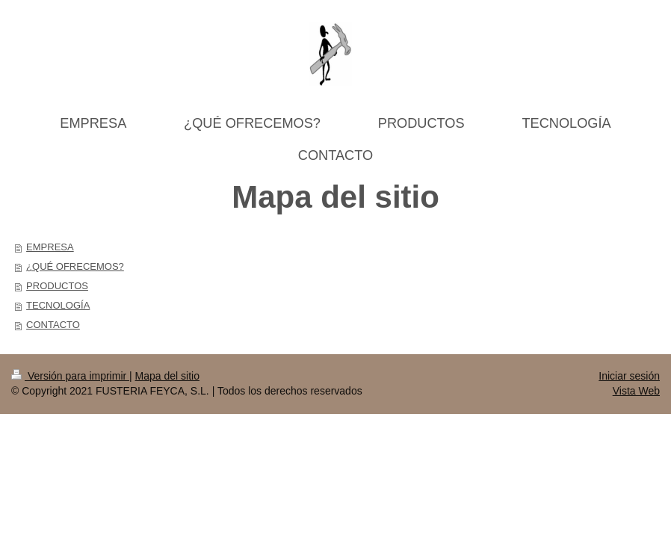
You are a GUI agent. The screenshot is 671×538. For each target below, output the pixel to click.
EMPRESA (50, 247)
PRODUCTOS (57, 285)
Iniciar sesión (629, 376)
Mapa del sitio (167, 376)
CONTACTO (53, 324)
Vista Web (636, 391)
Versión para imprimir (70, 376)
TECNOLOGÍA (58, 305)
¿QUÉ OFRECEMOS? (75, 266)
